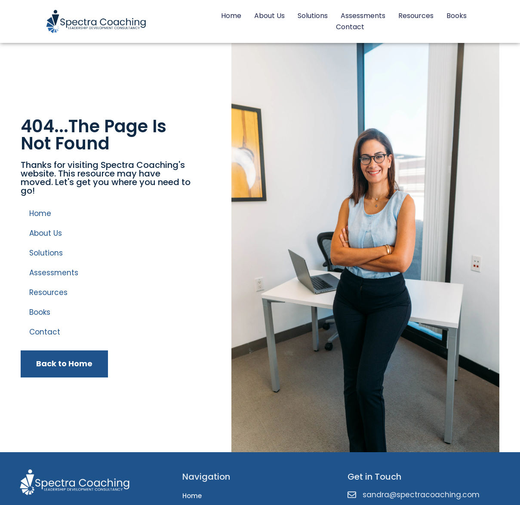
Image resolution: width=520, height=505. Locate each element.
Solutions (313, 16)
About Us (269, 16)
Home (231, 16)
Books (456, 16)
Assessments (363, 16)
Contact (350, 27)
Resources (416, 16)
